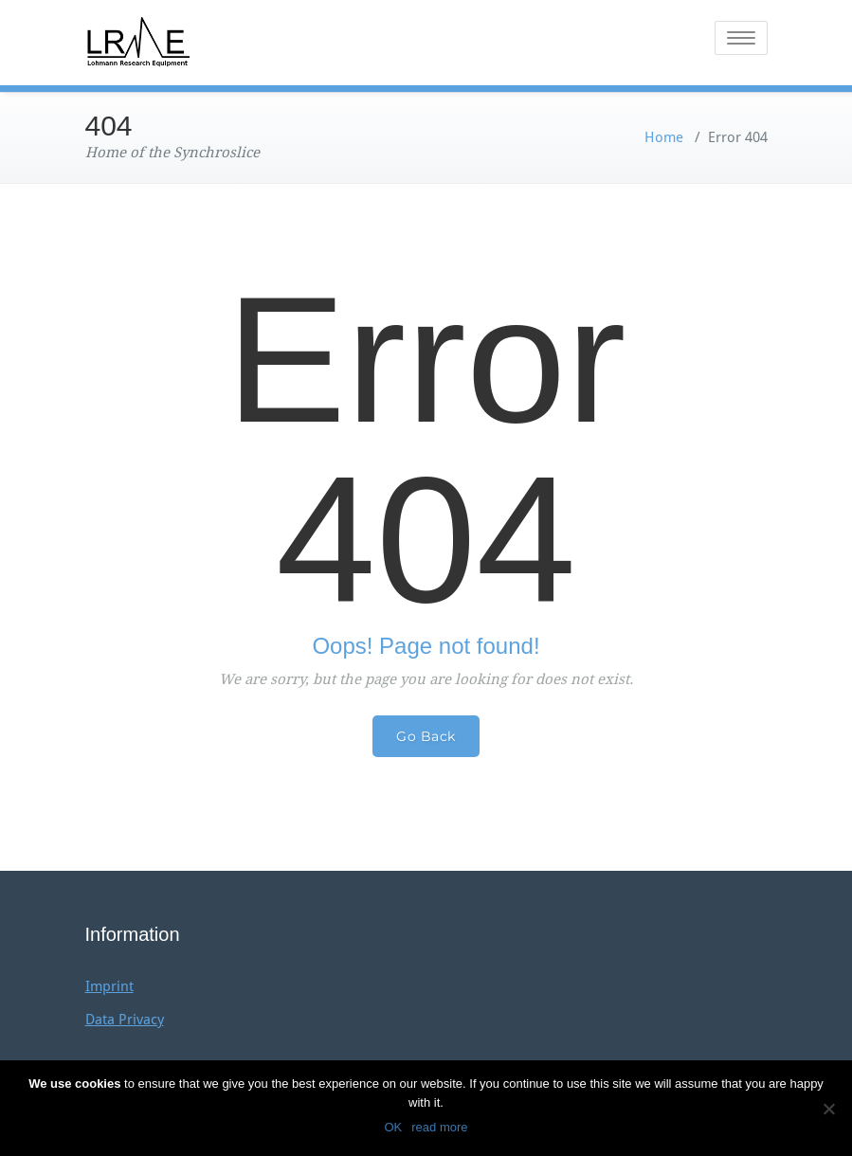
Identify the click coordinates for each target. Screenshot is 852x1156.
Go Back (426, 736)
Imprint (109, 986)
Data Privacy (124, 1019)
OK (393, 1127)
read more (439, 1127)
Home (663, 137)
